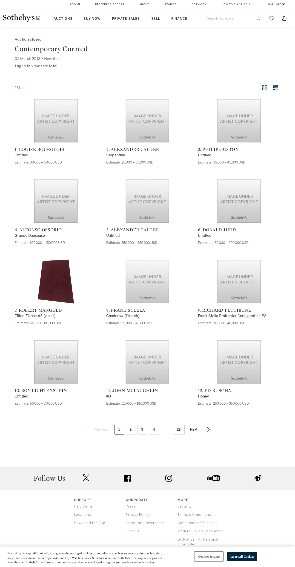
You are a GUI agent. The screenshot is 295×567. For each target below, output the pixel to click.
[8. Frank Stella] (147, 282)
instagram (168, 478)
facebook (127, 478)
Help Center (84, 506)
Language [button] (273, 4)
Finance (179, 19)
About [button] (144, 4)
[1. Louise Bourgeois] (56, 121)
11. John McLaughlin (132, 390)
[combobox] (233, 18)
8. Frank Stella (125, 310)
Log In (75, 4)
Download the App (89, 523)
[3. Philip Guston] (239, 121)
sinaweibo (258, 478)
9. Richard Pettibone (224, 310)
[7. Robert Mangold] (56, 282)
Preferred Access (109, 4)
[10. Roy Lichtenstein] (56, 362)
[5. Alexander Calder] (147, 201)
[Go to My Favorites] (271, 18)
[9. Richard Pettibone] (239, 282)
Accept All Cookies (242, 556)
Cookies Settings (209, 556)
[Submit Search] (259, 18)
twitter (86, 478)
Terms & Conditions (194, 515)
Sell (155, 19)
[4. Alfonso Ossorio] (56, 201)
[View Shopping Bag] (284, 18)
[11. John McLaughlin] (147, 362)
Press (131, 506)
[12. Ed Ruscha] (239, 362)
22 (179, 430)
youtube (213, 478)
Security (185, 506)
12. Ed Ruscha (214, 390)
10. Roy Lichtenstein (41, 390)
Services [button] (199, 4)
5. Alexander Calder (132, 229)
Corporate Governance (145, 523)
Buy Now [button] (91, 19)
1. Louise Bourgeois (39, 149)
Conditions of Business (198, 523)
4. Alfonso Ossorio (38, 229)
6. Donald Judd (217, 229)
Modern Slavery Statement (200, 531)
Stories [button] (170, 4)
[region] (147, 557)
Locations (82, 515)
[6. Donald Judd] (239, 201)
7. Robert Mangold (38, 310)
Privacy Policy (137, 515)
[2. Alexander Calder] (147, 121)
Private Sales (126, 19)
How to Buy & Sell (236, 4)
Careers (132, 531)
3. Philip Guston (218, 149)
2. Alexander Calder (132, 149)
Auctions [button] (63, 19)
